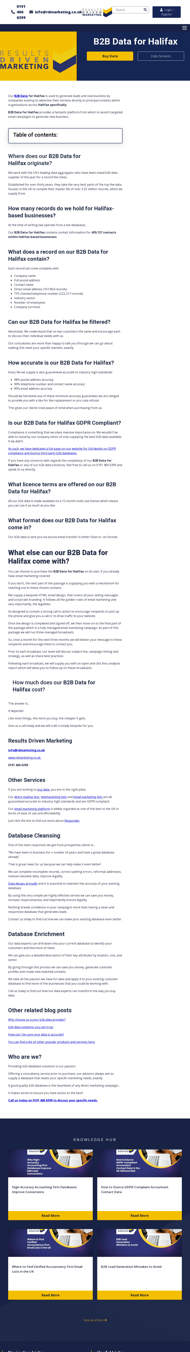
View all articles (95, 1320)
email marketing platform (32, 809)
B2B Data (21, 96)
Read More (50, 1215)
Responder (72, 821)
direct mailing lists (26, 797)
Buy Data (110, 56)
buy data (43, 789)
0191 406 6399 (21, 12)
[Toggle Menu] (185, 27)
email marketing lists (87, 797)
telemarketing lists (54, 797)
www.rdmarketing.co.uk (24, 758)
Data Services (161, 56)
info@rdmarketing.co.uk (58, 11)
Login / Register (166, 12)
